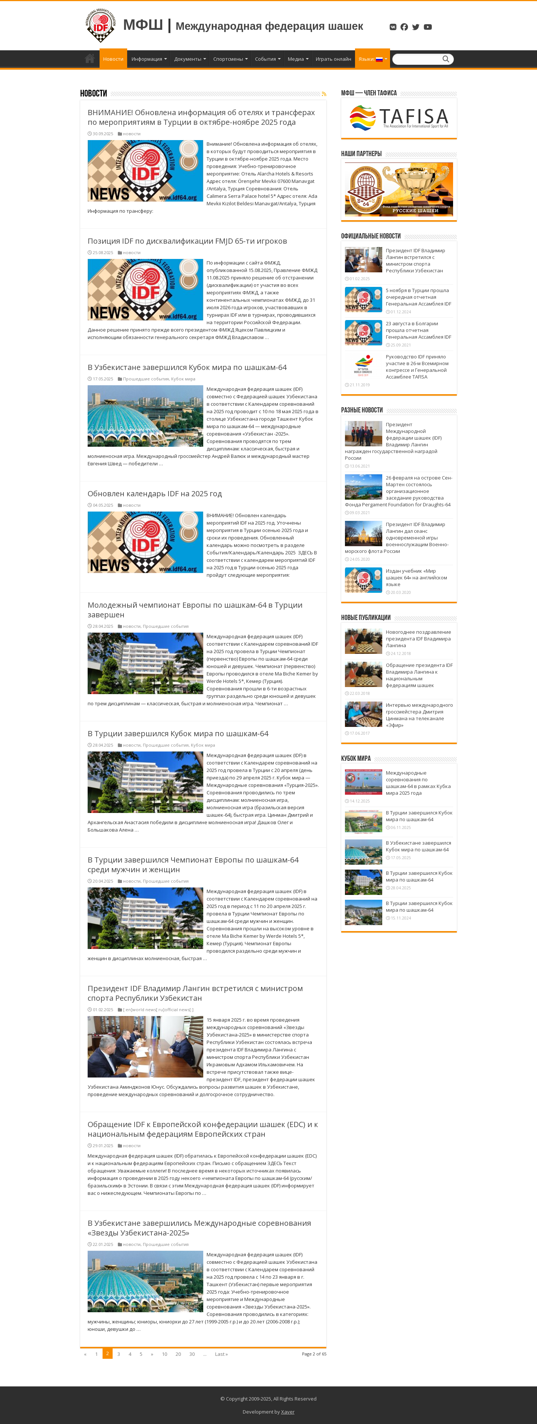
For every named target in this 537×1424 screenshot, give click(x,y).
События (265, 59)
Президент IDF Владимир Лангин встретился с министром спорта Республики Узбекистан (195, 993)
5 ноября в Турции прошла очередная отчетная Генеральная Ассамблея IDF (418, 297)
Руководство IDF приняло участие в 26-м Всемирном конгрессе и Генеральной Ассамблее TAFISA (417, 366)
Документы (187, 59)
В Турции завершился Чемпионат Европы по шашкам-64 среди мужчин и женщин (193, 864)
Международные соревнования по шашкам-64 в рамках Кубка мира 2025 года (418, 782)
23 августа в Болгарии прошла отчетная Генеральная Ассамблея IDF (418, 330)
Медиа (296, 59)
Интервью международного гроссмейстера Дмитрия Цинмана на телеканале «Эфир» (419, 715)
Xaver (288, 1411)
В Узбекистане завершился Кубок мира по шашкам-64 (187, 367)
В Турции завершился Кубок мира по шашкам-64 (178, 733)
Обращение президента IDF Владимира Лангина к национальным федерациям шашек (419, 675)
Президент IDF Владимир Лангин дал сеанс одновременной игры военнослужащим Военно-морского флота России (397, 537)
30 (192, 1354)
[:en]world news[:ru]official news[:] (158, 1009)
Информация (147, 59)
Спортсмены (228, 59)
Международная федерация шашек (269, 26)
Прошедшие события (146, 379)
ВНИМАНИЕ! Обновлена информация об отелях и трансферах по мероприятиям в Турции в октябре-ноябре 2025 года (201, 117)
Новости (113, 59)
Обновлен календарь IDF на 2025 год (155, 493)
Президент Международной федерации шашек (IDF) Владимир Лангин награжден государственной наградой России (393, 441)
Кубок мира (183, 379)
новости (132, 133)
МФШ (143, 24)
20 (178, 1354)
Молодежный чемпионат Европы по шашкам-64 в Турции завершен (195, 610)
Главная (90, 58)
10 (164, 1354)
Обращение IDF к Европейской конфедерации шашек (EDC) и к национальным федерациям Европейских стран (203, 1129)
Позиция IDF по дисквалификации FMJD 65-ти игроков (187, 241)
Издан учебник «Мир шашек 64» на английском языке (416, 577)
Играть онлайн (333, 59)
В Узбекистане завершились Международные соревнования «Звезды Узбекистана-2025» (199, 1228)
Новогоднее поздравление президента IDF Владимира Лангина (418, 639)
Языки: (371, 59)
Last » (221, 1354)
